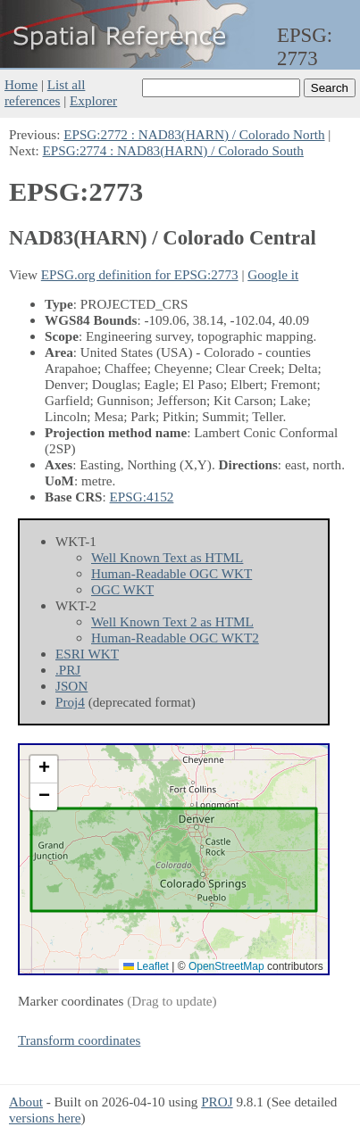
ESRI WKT (87, 653)
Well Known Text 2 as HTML (172, 621)
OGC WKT (122, 589)
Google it (272, 274)
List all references (44, 92)
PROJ (216, 1101)
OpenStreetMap (226, 966)
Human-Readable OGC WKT (171, 573)
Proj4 (70, 701)
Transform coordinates (79, 1040)
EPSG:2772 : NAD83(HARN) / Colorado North (193, 134)
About (26, 1101)
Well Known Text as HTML (167, 557)
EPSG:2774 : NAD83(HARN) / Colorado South (173, 150)
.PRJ (67, 669)
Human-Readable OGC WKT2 (175, 637)
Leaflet (146, 966)
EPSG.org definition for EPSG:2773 (140, 274)
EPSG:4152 (142, 496)
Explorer (93, 100)
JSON (71, 685)
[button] (43, 769)
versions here (45, 1117)
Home (21, 84)
